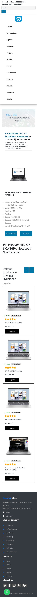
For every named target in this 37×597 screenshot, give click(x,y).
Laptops (10, 40)
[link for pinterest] (5, 585)
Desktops (10, 46)
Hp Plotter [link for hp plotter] (8, 548)
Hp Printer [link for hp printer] (8, 544)
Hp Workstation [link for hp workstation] (10, 529)
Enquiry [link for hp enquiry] (9, 99)
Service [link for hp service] (9, 86)
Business (10, 53)
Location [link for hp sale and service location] (7, 569)
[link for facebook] (9, 585)
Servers (9, 27)
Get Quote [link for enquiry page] (26, 233)
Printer (9, 66)
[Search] (18, 8)
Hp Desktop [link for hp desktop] (8, 540)
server (15, 115)
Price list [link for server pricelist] (7, 576)
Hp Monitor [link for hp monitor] (8, 533)
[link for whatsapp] (7, 592)
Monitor (9, 60)
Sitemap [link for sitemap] (30, 594)
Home (8, 115)
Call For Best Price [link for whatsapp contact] (11, 233)
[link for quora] (19, 585)
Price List (10, 79)
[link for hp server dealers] (18, 19)
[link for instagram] (14, 585)
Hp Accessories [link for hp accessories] (10, 552)
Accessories (11, 73)
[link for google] (24, 585)
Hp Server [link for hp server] (8, 525)
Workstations (11, 33)
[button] (26, 270)
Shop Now (12, 331)
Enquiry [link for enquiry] (7, 572)
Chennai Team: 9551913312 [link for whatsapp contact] (11, 4)
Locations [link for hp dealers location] (10, 92)
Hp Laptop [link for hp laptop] (8, 537)
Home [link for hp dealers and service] (6, 561)
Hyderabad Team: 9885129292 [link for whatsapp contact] (13, 2)
